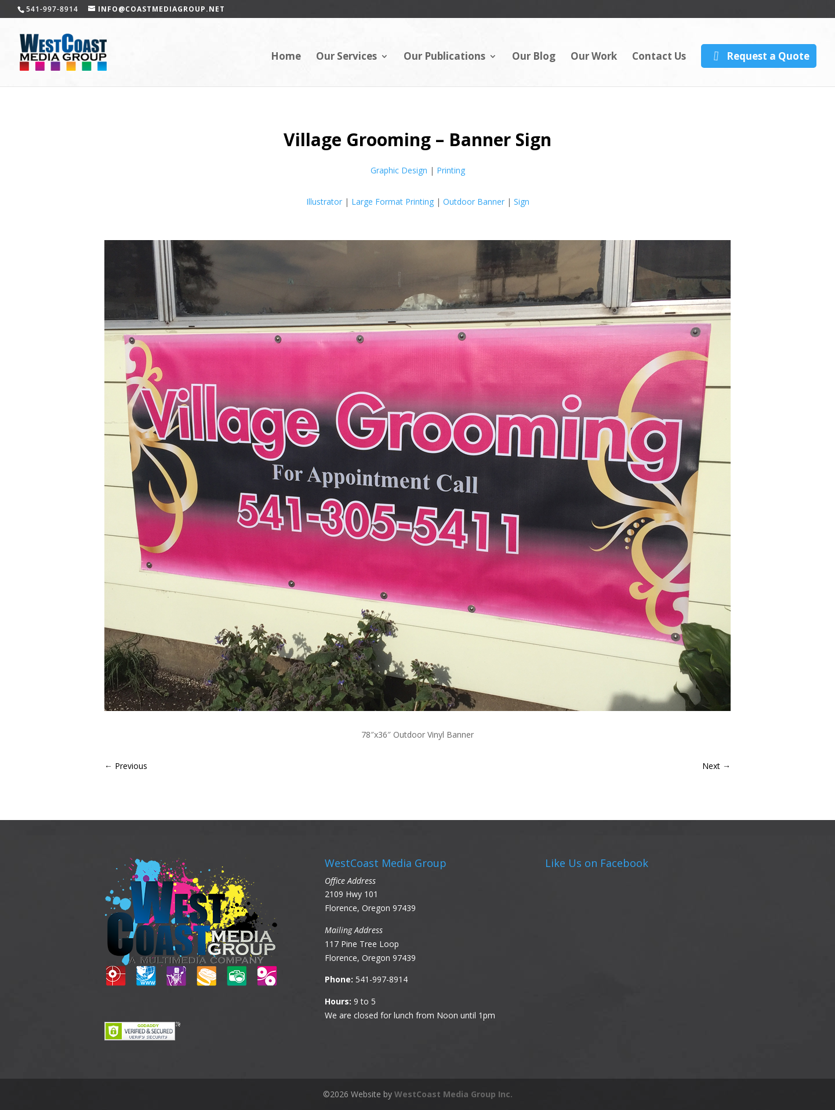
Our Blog (534, 57)
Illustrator (324, 201)
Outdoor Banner (473, 201)
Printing (451, 170)
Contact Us (659, 57)
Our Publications (444, 57)
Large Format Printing (392, 201)
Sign (521, 201)
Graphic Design (399, 170)
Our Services (346, 57)
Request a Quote (758, 56)
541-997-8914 (381, 979)
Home (286, 57)
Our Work (594, 57)
